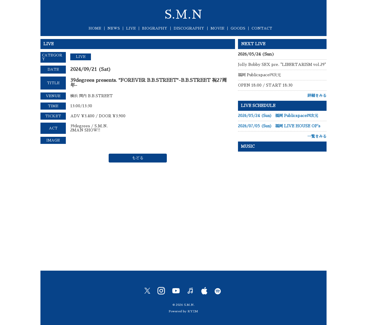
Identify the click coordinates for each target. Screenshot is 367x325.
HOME (95, 28)
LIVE (131, 28)
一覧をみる (317, 136)
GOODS (238, 28)
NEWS (113, 28)
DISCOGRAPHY (189, 28)
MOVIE (217, 28)
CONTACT (262, 28)
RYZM (192, 311)
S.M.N (183, 15)
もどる (137, 158)
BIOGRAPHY (154, 28)
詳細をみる (317, 96)
